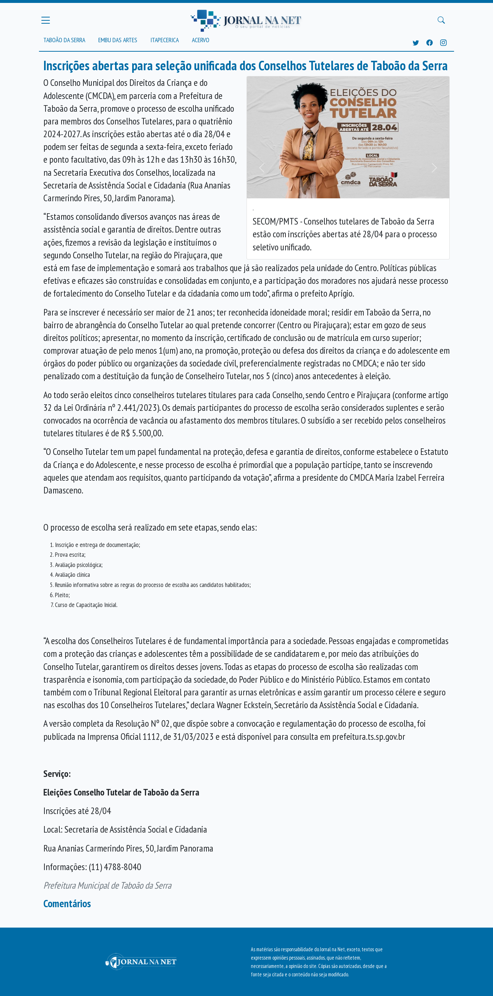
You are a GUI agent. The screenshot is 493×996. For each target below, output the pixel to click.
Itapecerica (164, 40)
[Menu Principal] (45, 20)
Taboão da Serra (64, 40)
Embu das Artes (117, 40)
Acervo (200, 40)
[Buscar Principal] (441, 20)
